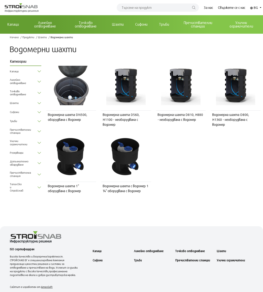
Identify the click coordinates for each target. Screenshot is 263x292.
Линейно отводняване (45, 24)
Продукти (28, 37)
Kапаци (13, 24)
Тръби (164, 24)
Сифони (141, 24)
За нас (208, 7)
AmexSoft (47, 286)
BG (254, 7)
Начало (14, 37)
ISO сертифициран (22, 249)
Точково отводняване (86, 24)
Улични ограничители (241, 24)
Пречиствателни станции (198, 24)
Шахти (118, 24)
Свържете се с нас (231, 7)
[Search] (158, 7)
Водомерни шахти (62, 37)
